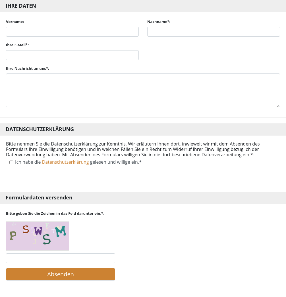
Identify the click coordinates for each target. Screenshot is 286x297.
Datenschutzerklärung (65, 162)
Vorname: (15, 21)
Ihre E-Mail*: (17, 44)
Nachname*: (158, 21)
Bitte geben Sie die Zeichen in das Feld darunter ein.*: (55, 213)
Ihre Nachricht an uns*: (27, 68)
